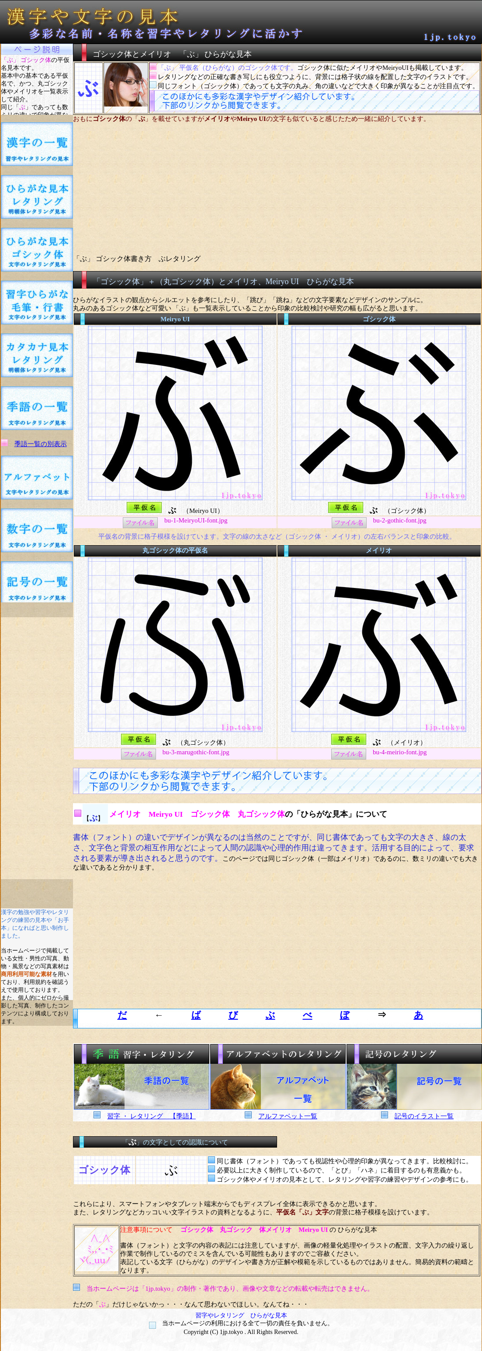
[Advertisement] (37, 748)
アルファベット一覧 (287, 1116)
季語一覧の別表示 (40, 443)
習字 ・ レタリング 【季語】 (151, 1116)
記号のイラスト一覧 (424, 1116)
